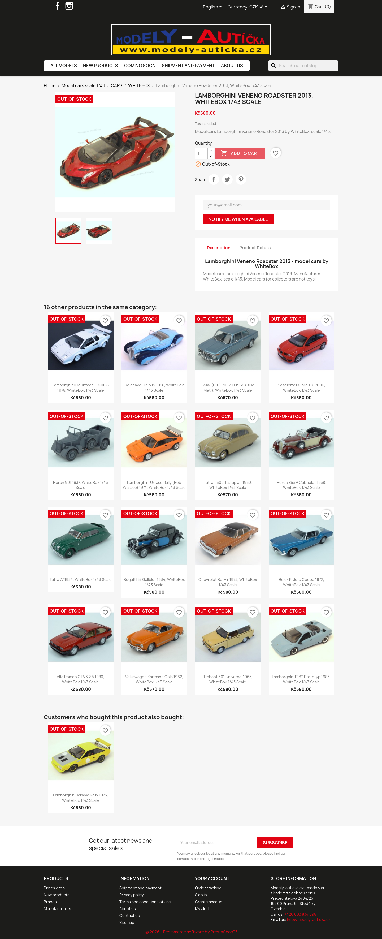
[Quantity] (201, 153)
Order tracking (208, 887)
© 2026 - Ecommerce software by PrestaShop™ (191, 932)
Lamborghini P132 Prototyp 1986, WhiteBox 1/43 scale (301, 679)
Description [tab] (219, 248)
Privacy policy (131, 894)
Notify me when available (238, 219)
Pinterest (241, 179)
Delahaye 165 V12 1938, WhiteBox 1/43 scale (154, 387)
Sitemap (126, 922)
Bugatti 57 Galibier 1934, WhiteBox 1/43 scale (154, 582)
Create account (209, 901)
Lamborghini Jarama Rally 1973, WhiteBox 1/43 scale (80, 797)
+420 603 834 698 (300, 914)
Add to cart (240, 153)
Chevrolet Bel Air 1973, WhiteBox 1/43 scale (227, 582)
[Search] (303, 65)
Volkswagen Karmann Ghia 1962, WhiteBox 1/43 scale (154, 679)
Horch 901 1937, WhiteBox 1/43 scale (80, 485)
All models (63, 65)
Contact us (129, 915)
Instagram (69, 6)
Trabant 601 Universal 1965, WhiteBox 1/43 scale (228, 679)
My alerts (203, 908)
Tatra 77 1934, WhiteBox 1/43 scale (81, 579)
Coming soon (140, 65)
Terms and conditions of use (145, 901)
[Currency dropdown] (259, 7)
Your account (212, 878)
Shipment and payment (188, 65)
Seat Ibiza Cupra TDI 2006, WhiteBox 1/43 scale (301, 387)
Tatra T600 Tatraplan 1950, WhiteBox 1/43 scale (228, 485)
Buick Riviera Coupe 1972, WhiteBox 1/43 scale (301, 582)
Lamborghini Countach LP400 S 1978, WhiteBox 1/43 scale (80, 387)
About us (232, 65)
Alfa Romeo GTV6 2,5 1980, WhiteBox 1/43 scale (80, 679)
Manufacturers (57, 908)
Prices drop (54, 887)
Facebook (57, 6)
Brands (50, 901)
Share (214, 179)
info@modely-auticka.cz (309, 919)
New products (100, 65)
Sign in (201, 894)
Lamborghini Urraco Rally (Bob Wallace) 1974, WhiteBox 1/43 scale (154, 485)
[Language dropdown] (213, 7)
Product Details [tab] (255, 248)
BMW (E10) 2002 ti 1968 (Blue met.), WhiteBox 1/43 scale (227, 387)
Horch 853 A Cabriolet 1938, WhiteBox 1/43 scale (301, 485)
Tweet (227, 179)
